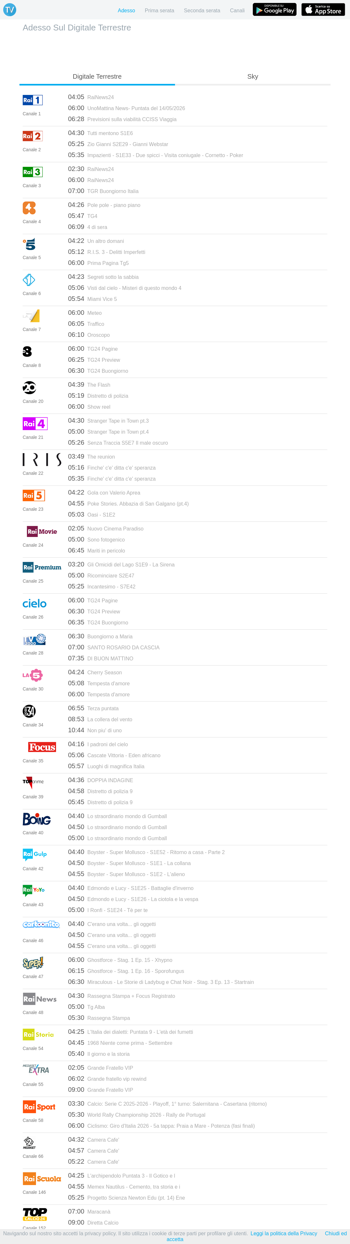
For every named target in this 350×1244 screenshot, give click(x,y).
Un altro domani (96, 240)
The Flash (89, 384)
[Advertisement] (175, 50)
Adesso (126, 10)
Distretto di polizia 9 (100, 790)
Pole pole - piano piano (104, 204)
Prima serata (159, 10)
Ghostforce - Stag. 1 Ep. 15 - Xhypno (120, 959)
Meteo (85, 312)
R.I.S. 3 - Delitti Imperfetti (106, 251)
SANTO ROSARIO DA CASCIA (113, 647)
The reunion (91, 456)
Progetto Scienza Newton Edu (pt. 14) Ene (126, 1197)
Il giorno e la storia (99, 1053)
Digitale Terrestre (97, 76)
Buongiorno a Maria (100, 636)
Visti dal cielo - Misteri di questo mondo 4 (124, 287)
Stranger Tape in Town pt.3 (108, 420)
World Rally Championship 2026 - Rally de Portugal (136, 1114)
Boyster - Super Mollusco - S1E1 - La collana (129, 862)
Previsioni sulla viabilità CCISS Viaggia (122, 118)
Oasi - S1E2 (91, 514)
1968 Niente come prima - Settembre (120, 1042)
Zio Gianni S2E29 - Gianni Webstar (118, 143)
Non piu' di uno (95, 730)
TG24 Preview (94, 359)
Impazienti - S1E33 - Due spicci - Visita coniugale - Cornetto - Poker (155, 154)
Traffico (86, 323)
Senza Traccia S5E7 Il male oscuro (118, 442)
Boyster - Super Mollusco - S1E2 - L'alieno (126, 873)
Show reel (89, 406)
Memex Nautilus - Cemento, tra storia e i (124, 1186)
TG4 (82, 215)
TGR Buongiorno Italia (103, 190)
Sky (252, 76)
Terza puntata (93, 708)
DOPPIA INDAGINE (100, 779)
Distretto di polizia (98, 395)
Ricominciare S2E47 (101, 575)
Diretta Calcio (93, 1222)
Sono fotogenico (96, 539)
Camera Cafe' (93, 1139)
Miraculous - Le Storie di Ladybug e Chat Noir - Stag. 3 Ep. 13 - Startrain (161, 981)
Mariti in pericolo (96, 550)
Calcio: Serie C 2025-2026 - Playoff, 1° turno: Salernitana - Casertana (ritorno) (167, 1103)
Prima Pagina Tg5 (98, 262)
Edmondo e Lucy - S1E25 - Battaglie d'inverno (130, 887)
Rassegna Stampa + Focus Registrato (121, 995)
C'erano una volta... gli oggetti (112, 923)
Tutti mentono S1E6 (100, 132)
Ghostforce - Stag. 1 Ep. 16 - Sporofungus (126, 970)
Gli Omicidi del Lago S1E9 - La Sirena (121, 564)
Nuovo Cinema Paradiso (106, 528)
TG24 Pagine (93, 348)
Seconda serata (202, 10)
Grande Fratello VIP (100, 1067)
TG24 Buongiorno (98, 370)
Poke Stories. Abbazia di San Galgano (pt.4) (128, 503)
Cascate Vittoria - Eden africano (114, 755)
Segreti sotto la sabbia (103, 276)
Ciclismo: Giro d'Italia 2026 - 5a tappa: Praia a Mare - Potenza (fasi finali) (161, 1125)
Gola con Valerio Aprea (104, 492)
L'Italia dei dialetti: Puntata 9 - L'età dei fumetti (130, 1031)
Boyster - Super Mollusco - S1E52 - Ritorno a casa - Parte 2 (146, 851)
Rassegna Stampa (99, 1017)
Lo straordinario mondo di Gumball (117, 815)
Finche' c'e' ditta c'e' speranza (112, 467)
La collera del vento (100, 719)
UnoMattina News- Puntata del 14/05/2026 (126, 107)
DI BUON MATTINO (100, 658)
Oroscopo (89, 334)
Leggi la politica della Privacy (284, 1233)
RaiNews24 (91, 96)
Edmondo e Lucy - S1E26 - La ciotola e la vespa (133, 898)
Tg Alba (86, 1006)
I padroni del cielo (98, 744)
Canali (237, 10)
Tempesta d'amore (99, 683)
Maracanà (89, 1211)
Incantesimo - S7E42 (101, 586)
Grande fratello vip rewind (107, 1078)
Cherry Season (95, 672)
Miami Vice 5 (92, 298)
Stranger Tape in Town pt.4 (108, 431)
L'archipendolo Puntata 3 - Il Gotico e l (121, 1175)
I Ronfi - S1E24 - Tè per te (108, 909)
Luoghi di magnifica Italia (106, 766)
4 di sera (87, 226)
